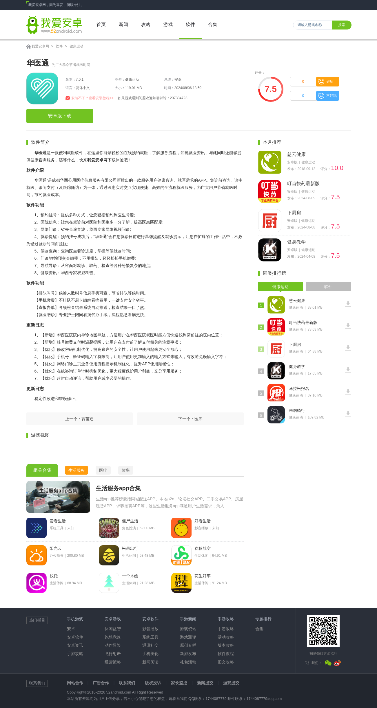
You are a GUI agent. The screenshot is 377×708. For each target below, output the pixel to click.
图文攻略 (226, 662)
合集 (259, 628)
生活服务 (76, 470)
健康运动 (76, 46)
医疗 (103, 470)
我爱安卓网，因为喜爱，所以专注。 (56, 5)
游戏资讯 (188, 628)
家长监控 (179, 683)
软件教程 (226, 653)
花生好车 (202, 576)
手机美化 (150, 653)
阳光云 (56, 548)
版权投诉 (153, 683)
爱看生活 (58, 521)
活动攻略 (226, 637)
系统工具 (150, 637)
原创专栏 (188, 645)
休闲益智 (113, 628)
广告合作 (101, 683)
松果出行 (130, 548)
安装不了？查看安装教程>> (92, 98)
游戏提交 (231, 683)
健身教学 (296, 241)
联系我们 (127, 683)
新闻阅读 (150, 662)
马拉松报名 (299, 388)
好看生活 (202, 521)
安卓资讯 (75, 645)
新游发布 (188, 653)
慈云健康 (296, 154)
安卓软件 (75, 637)
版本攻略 (226, 645)
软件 (59, 46)
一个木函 (130, 576)
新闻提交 (205, 683)
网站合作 (75, 683)
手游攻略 (75, 653)
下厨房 (294, 212)
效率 (126, 470)
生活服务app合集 (118, 488)
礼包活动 (188, 662)
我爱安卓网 (40, 46)
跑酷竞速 (113, 637)
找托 (54, 576)
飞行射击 (113, 653)
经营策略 (113, 662)
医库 (198, 418)
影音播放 (150, 628)
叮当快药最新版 (303, 183)
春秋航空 (202, 548)
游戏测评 (188, 637)
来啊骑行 (297, 410)
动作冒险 (113, 645)
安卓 (71, 628)
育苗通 (87, 418)
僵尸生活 (130, 521)
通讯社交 (150, 645)
